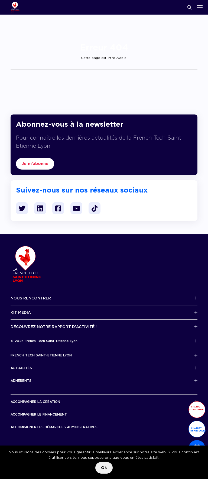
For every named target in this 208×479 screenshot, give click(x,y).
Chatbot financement (197, 429)
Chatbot (196, 408)
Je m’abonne (35, 163)
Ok (104, 467)
